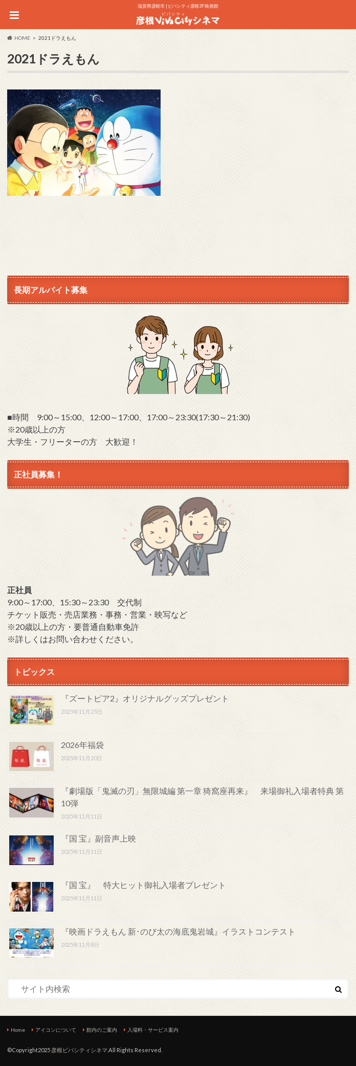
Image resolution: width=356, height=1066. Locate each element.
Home (18, 1030)
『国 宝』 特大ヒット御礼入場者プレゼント (143, 885)
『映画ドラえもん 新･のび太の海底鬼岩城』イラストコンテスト (178, 931)
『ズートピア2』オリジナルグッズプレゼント (145, 698)
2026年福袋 (82, 745)
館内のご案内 (101, 1030)
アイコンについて (55, 1030)
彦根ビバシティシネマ (79, 1050)
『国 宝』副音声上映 (98, 838)
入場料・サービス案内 (153, 1030)
